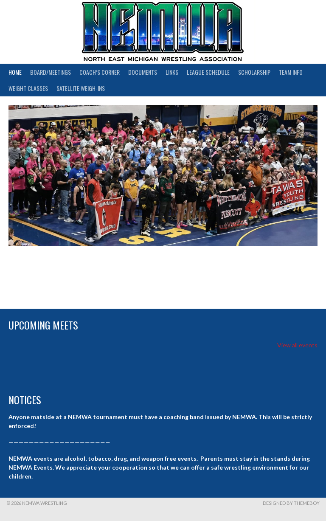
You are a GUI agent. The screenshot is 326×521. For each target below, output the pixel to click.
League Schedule (208, 72)
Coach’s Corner (99, 72)
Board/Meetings (50, 72)
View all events (297, 345)
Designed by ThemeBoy (291, 503)
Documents (142, 72)
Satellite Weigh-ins (80, 88)
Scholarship (254, 72)
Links (172, 72)
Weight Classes (28, 88)
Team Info (291, 72)
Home (15, 72)
